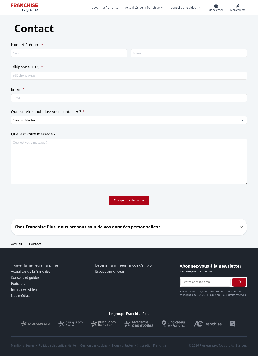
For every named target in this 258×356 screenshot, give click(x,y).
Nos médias (20, 295)
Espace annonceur (109, 271)
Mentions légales (23, 345)
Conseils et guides (25, 277)
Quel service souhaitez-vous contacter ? (48, 111)
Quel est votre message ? (33, 133)
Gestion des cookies (94, 345)
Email (17, 89)
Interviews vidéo (24, 290)
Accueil (16, 244)
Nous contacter (122, 345)
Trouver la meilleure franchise (34, 265)
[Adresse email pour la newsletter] (205, 282)
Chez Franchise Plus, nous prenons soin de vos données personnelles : (87, 227)
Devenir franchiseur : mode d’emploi (124, 265)
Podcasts (18, 283)
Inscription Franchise (151, 345)
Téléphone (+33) (27, 66)
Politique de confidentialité (57, 345)
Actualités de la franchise (30, 271)
